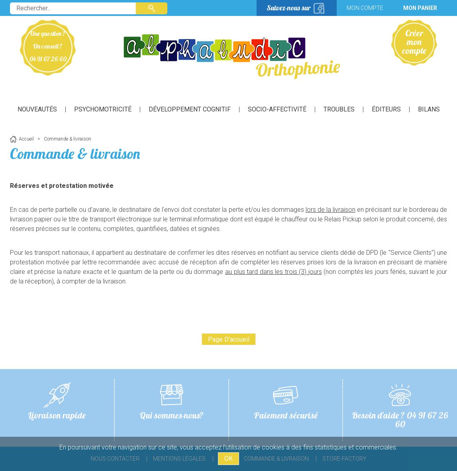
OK (228, 458)
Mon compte (365, 8)
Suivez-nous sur (289, 7)
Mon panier (420, 8)
